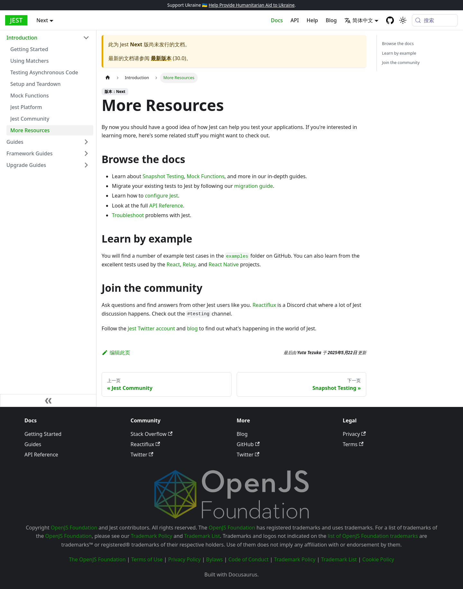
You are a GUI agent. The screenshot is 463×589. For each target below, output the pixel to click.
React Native (224, 264)
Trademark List (202, 535)
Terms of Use (147, 559)
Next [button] (42, 20)
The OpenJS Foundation (97, 559)
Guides (32, 444)
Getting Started (42, 433)
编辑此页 (116, 352)
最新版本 (161, 58)
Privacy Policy (184, 559)
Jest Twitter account (151, 328)
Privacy (354, 433)
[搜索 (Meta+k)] (435, 20)
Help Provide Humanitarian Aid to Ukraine (252, 5)
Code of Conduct (248, 559)
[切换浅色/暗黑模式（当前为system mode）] (403, 20)
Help (312, 20)
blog (192, 328)
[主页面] (108, 78)
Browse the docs (398, 43)
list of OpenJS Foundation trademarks (373, 535)
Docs (277, 20)
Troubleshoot (128, 215)
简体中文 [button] (358, 20)
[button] (48, 37)
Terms (353, 444)
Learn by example (399, 53)
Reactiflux (264, 304)
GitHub (248, 444)
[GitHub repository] (390, 20)
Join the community (401, 62)
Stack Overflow (151, 433)
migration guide (253, 185)
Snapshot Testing (163, 176)
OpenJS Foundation (74, 527)
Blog (331, 20)
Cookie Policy (378, 559)
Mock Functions (205, 176)
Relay (189, 264)
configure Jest (161, 195)
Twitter (142, 454)
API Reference (166, 205)
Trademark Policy (151, 535)
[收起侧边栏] (48, 400)
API (295, 20)
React (173, 264)
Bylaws (214, 559)
